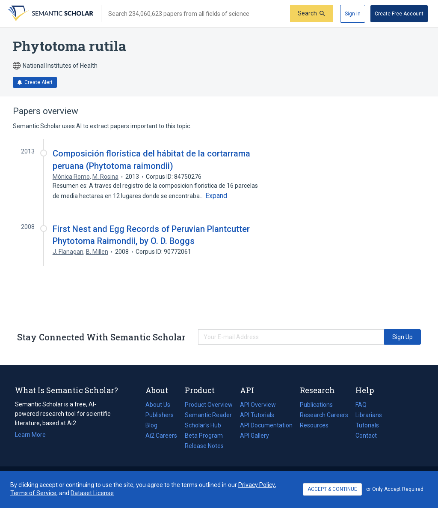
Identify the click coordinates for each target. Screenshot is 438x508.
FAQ (361, 404)
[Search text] (195, 13)
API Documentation (266, 425)
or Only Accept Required (394, 489)
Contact (366, 435)
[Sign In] (352, 14)
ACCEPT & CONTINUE (332, 489)
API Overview (258, 404)
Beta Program (204, 435)
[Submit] (311, 13)
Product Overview (209, 404)
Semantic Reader (208, 415)
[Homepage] (49, 14)
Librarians (368, 415)
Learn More (30, 434)
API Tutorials (257, 415)
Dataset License (92, 493)
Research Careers (324, 415)
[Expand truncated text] (216, 195)
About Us (157, 404)
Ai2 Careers (161, 435)
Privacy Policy (256, 484)
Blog (154, 425)
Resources (314, 425)
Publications (316, 405)
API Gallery (254, 435)
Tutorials (367, 425)
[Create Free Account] (399, 13)
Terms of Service (33, 493)
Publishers (159, 415)
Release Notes (204, 445)
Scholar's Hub (203, 425)
